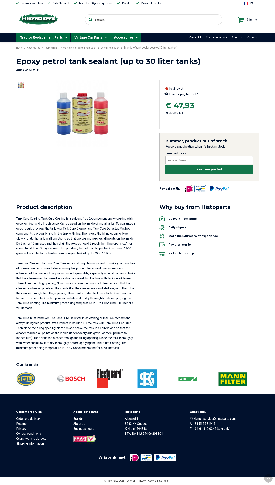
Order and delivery (28, 419)
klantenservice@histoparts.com (215, 419)
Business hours (83, 429)
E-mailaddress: (176, 153)
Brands (78, 419)
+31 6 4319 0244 (204, 429)
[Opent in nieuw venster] (188, 189)
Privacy (21, 429)
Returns (21, 424)
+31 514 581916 (204, 424)
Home (19, 47)
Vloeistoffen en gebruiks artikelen (86, 47)
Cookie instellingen (158, 481)
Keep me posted (209, 169)
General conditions (28, 434)
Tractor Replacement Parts (41, 37)
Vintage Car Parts (88, 37)
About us (237, 37)
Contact (252, 37)
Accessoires (123, 37)
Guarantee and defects (31, 439)
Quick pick (195, 37)
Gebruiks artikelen (122, 47)
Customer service (216, 37)
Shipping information (30, 444)
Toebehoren (54, 47)
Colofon (131, 481)
